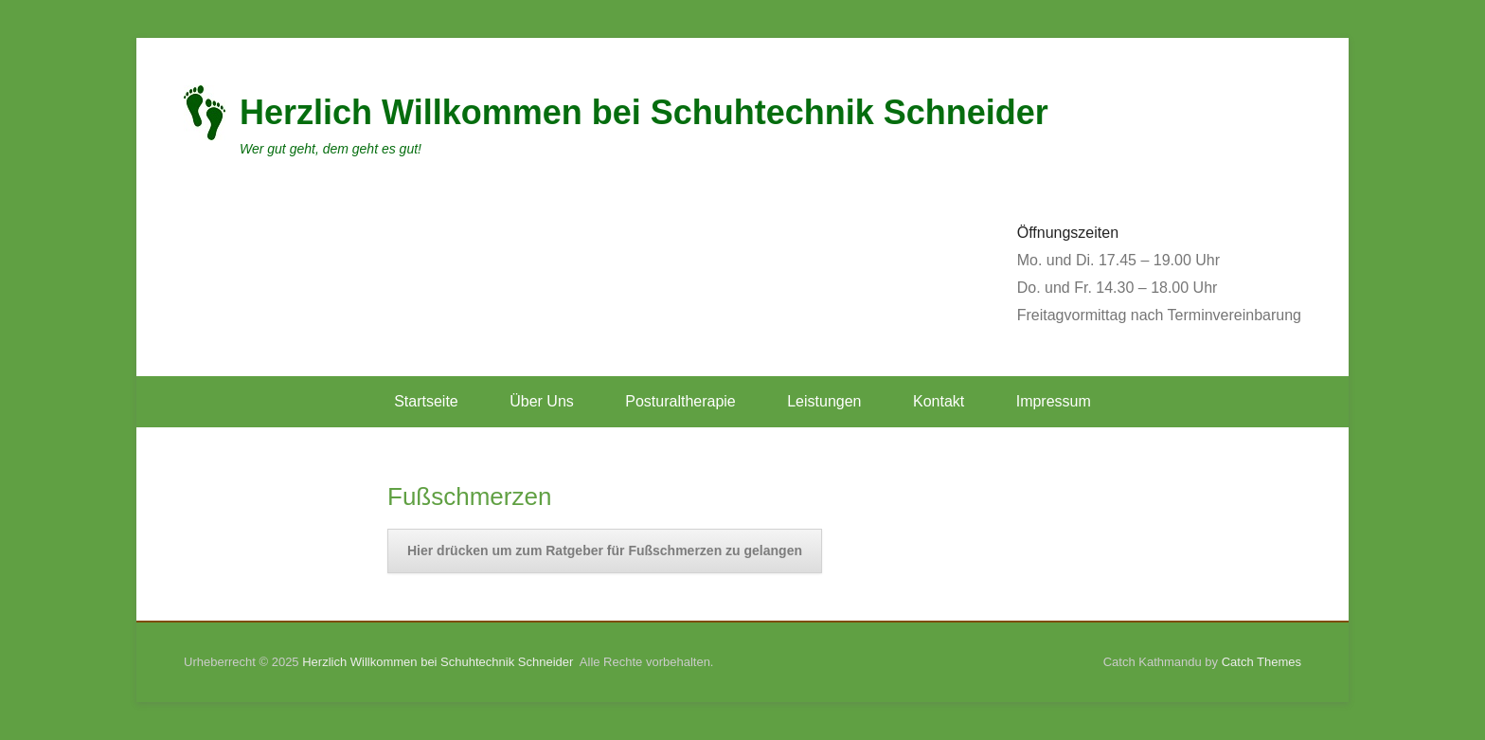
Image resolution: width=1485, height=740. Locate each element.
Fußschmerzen (469, 496)
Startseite (426, 401)
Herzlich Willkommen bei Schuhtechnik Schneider (644, 112)
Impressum (1053, 401)
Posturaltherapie (680, 401)
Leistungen (824, 401)
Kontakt (938, 401)
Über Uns (542, 401)
